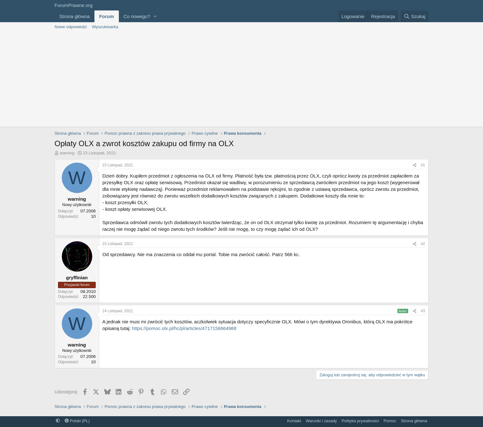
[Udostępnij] (414, 165)
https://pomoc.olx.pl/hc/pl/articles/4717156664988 (184, 328)
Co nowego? (137, 16)
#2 (423, 244)
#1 (423, 165)
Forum (106, 16)
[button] (155, 16)
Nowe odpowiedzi (71, 26)
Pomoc (389, 420)
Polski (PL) (77, 420)
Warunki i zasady (321, 420)
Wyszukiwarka (105, 26)
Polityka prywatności (360, 420)
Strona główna (74, 16)
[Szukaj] (414, 16)
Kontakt (294, 420)
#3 (423, 311)
